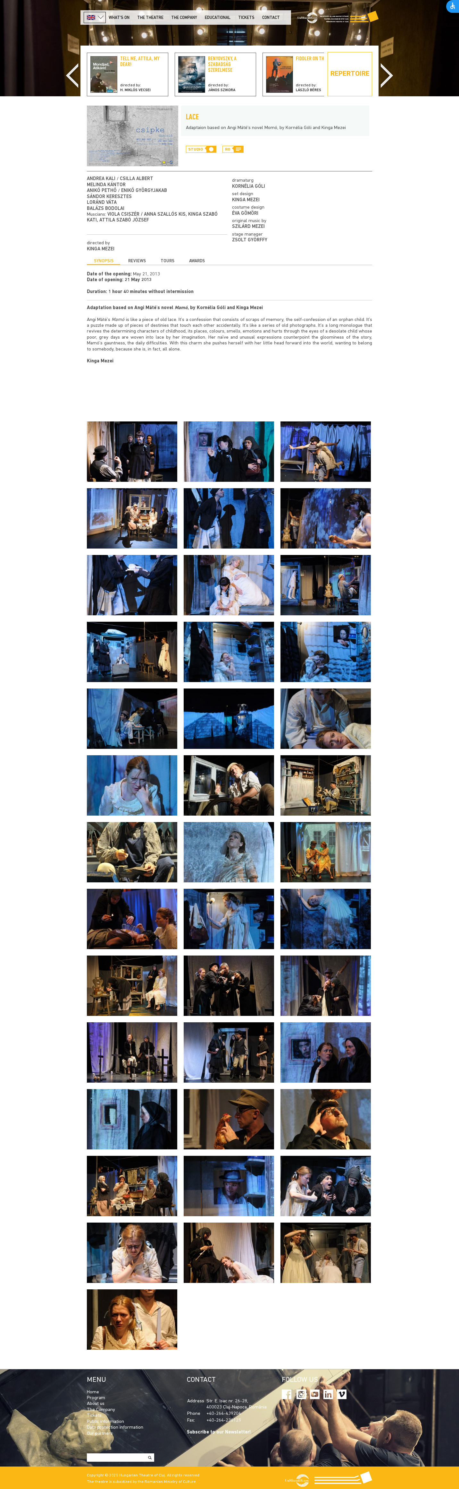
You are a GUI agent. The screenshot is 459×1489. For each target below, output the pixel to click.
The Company (101, 1409)
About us (95, 1403)
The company (184, 18)
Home (93, 1392)
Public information (105, 1421)
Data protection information (115, 1427)
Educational (217, 18)
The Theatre (150, 18)
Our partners (100, 1433)
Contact (271, 18)
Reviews (137, 261)
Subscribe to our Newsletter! (219, 1432)
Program (96, 1398)
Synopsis (103, 261)
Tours (167, 261)
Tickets (246, 18)
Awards (197, 261)
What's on (119, 18)
